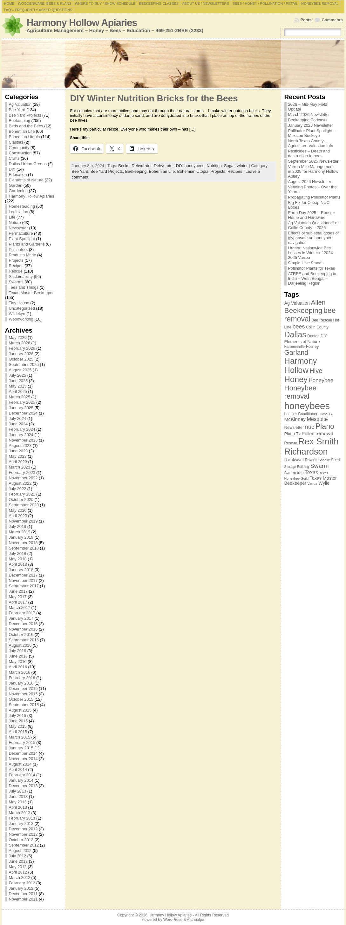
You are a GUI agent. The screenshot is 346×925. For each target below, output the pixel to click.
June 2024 (18, 424)
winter (242, 165)
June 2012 (18, 861)
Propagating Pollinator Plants (314, 197)
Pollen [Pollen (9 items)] (308, 433)
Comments (332, 19)
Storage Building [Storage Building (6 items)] (296, 467)
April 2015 (18, 731)
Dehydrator (164, 165)
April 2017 (18, 602)
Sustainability (20, 276)
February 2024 (22, 429)
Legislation (18, 211)
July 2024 (17, 418)
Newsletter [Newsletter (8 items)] (294, 427)
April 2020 (18, 515)
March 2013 (19, 812)
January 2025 (21, 407)
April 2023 (18, 461)
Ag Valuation (20, 104)
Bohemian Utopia (24, 136)
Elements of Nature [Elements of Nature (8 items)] (302, 341)
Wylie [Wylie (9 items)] (323, 483)
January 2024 (21, 434)
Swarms (16, 282)
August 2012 (20, 850)
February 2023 (22, 472)
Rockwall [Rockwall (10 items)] (294, 459)
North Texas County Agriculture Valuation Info (310, 143)
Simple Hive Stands (306, 262)
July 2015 (17, 715)
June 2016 (18, 656)
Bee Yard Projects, (108, 171)
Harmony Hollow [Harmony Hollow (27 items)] (300, 365)
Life (12, 217)
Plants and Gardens (26, 244)
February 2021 (22, 494)
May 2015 (17, 726)
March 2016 (19, 672)
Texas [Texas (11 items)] (311, 472)
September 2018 (24, 548)
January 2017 (21, 618)
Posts (306, 19)
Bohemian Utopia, (193, 171)
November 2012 (23, 834)
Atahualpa (195, 919)
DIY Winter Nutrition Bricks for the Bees (154, 98)
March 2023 (19, 467)
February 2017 (22, 613)
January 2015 (21, 748)
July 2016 (17, 650)
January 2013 (21, 823)
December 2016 (23, 623)
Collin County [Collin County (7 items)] (317, 327)
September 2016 (24, 640)
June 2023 (18, 451)
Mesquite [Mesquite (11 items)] (317, 419)
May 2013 (17, 802)
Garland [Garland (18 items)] (296, 352)
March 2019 (19, 532)
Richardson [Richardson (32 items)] (306, 451)
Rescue (15, 271)
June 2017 (18, 591)
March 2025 (19, 397)
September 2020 (24, 505)
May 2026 (17, 337)
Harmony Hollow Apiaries (81, 22)
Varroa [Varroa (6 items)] (312, 483)
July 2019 (17, 526)
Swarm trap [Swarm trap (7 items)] (294, 473)
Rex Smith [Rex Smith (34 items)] (318, 441)
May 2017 (17, 596)
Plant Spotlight (22, 238)
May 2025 (17, 386)
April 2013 (18, 807)
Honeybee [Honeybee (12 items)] (321, 380)
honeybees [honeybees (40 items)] (307, 406)
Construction (20, 153)
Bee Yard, (80, 171)
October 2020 (21, 499)
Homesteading (22, 206)
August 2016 (20, 645)
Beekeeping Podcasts (308, 120)
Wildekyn (17, 313)
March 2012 (19, 877)
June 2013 (18, 796)
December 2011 (23, 893)
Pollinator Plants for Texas (311, 268)
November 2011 (23, 899)
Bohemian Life (22, 131)
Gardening (18, 190)
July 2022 (17, 488)
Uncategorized (22, 308)
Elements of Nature (26, 180)
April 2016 (18, 667)
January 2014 (21, 780)
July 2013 (17, 791)
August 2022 (20, 483)
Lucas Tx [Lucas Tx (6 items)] (325, 414)
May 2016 (17, 661)
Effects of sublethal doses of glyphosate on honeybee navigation (313, 238)
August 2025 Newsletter (309, 181)
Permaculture (21, 233)
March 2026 (19, 343)
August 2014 (20, 764)
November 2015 (23, 694)
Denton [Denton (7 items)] (313, 336)
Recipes (16, 265)
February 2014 (22, 775)
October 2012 (21, 839)
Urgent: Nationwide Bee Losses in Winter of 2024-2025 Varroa (311, 253)
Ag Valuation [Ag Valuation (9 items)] (297, 303)
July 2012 (17, 856)
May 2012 (17, 866)
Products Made (22, 255)
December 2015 (23, 688)
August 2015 (20, 710)
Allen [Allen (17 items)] (318, 302)
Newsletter (18, 228)
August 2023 (20, 445)
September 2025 (24, 364)
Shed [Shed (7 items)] (335, 460)
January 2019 (21, 537)
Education (18, 174)
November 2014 (23, 758)
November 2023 (23, 440)
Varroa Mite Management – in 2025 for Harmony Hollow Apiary (313, 171)
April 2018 (18, 564)
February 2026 (22, 348)
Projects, (219, 171)
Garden (15, 185)
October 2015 (21, 699)
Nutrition (214, 165)
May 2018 (17, 559)
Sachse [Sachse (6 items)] (324, 460)
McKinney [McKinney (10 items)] (295, 419)
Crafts (14, 158)
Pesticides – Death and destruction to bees (309, 153)
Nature (15, 222)
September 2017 (24, 586)
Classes (16, 142)
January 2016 (21, 683)
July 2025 (17, 375)
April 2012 (18, 872)
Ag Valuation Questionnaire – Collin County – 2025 (314, 225)
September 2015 (24, 704)
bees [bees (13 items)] (299, 326)
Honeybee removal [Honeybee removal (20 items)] (300, 392)
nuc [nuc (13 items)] (309, 427)
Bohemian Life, (163, 171)
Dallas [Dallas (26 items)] (295, 334)
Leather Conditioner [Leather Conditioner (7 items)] (300, 414)
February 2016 (22, 677)
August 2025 (20, 370)
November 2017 (23, 580)
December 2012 (23, 829)
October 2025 (21, 359)
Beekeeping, (137, 171)
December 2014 (23, 753)
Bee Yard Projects (25, 115)
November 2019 (23, 521)
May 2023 (17, 456)
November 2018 (23, 542)
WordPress (172, 919)
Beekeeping (19, 120)
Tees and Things (23, 287)
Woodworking (21, 319)
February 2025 (22, 402)
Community (19, 147)
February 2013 (22, 818)
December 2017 (23, 575)
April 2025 (18, 391)
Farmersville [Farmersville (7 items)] (294, 346)
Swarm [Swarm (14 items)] (319, 465)
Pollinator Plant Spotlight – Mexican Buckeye (312, 133)
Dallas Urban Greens (28, 163)
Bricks (123, 165)
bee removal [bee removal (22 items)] (310, 314)
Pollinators (18, 249)
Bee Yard (17, 109)
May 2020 (17, 510)
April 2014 (18, 769)
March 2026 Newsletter (309, 114)
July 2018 (17, 553)
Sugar (229, 165)
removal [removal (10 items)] (324, 433)
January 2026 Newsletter (310, 125)
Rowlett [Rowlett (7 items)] (311, 460)
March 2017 (19, 607)
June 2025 (18, 380)
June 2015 (18, 721)
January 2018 (21, 569)
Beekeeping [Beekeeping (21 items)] (303, 310)
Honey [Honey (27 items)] (296, 379)
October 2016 (21, 634)
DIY (12, 169)
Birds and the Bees (26, 126)
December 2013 (23, 785)
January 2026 (21, 353)
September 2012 (24, 845)
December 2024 (23, 413)
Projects (16, 260)
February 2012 (22, 883)
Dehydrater (142, 165)
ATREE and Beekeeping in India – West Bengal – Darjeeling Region (312, 278)
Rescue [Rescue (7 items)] (290, 443)
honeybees (194, 165)
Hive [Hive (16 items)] (315, 370)
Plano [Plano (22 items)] (324, 426)
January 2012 (21, 888)
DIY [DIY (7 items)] (324, 336)
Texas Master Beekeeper (31, 292)
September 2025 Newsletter (313, 161)
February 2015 (22, 742)
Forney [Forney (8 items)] (312, 346)
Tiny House (19, 302)
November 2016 (23, 629)
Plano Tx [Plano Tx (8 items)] (292, 433)
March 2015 (19, 737)
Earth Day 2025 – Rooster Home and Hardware (311, 215)
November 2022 (23, 478)
